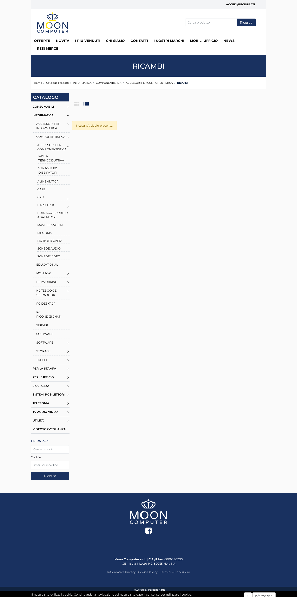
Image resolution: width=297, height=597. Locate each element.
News (229, 41)
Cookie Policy (148, 572)
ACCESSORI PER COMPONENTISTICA (149, 82)
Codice (36, 457)
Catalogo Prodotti (57, 82)
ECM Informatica (156, 593)
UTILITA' (38, 420)
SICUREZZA (41, 386)
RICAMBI (183, 82)
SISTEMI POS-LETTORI (49, 394)
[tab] (79, 104)
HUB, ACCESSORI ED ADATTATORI (52, 215)
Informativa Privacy (121, 572)
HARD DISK (45, 205)
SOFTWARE (44, 334)
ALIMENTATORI (48, 181)
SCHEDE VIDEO (48, 256)
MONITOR (43, 273)
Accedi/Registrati (240, 4)
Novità (62, 41)
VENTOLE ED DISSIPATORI (47, 170)
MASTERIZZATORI (50, 225)
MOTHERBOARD (49, 241)
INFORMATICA (82, 82)
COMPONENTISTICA (108, 82)
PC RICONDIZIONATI (48, 314)
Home (38, 82)
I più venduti (87, 41)
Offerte (42, 41)
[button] (246, 22)
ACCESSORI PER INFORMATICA (48, 126)
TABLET (41, 360)
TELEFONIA (41, 403)
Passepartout (156, 589)
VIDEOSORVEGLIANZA (49, 429)
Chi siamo (115, 41)
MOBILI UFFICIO (204, 41)
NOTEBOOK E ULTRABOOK (46, 293)
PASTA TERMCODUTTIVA (51, 158)
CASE (41, 189)
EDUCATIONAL (47, 264)
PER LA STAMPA (44, 368)
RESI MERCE (47, 49)
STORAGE (43, 351)
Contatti (139, 41)
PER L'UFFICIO (43, 377)
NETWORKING (46, 282)
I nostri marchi (169, 41)
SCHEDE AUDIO (49, 248)
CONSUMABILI (43, 106)
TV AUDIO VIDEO (45, 412)
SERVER (42, 325)
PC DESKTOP (45, 303)
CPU (40, 197)
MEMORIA (44, 233)
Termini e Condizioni (175, 572)
